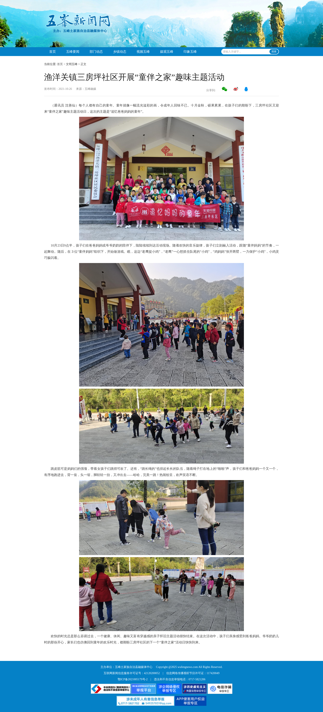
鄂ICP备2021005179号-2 (132, 679)
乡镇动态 (119, 51)
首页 (52, 51)
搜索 (274, 51)
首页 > (61, 64)
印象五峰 (190, 51)
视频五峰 (143, 51)
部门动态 (96, 51)
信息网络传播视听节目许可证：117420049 (192, 673)
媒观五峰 (166, 51)
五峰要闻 (72, 51)
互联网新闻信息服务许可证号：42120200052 (132, 673)
